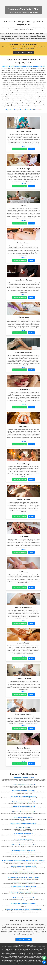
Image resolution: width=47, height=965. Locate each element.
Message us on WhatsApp (20, 148)
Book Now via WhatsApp (23, 939)
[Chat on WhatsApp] (44, 958)
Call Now (31, 148)
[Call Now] (44, 962)
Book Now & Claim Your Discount (23, 52)
